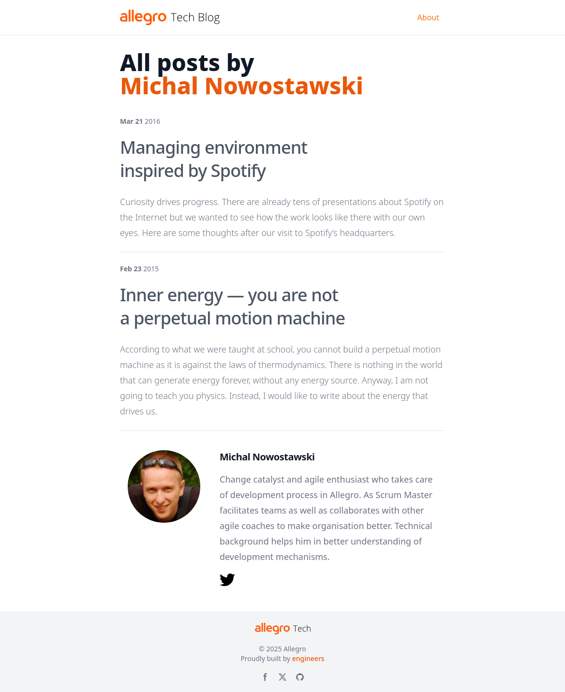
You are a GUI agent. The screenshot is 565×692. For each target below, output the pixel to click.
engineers (308, 658)
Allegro (294, 648)
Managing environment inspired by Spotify (213, 158)
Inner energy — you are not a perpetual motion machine (232, 306)
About (428, 17)
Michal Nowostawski (267, 456)
